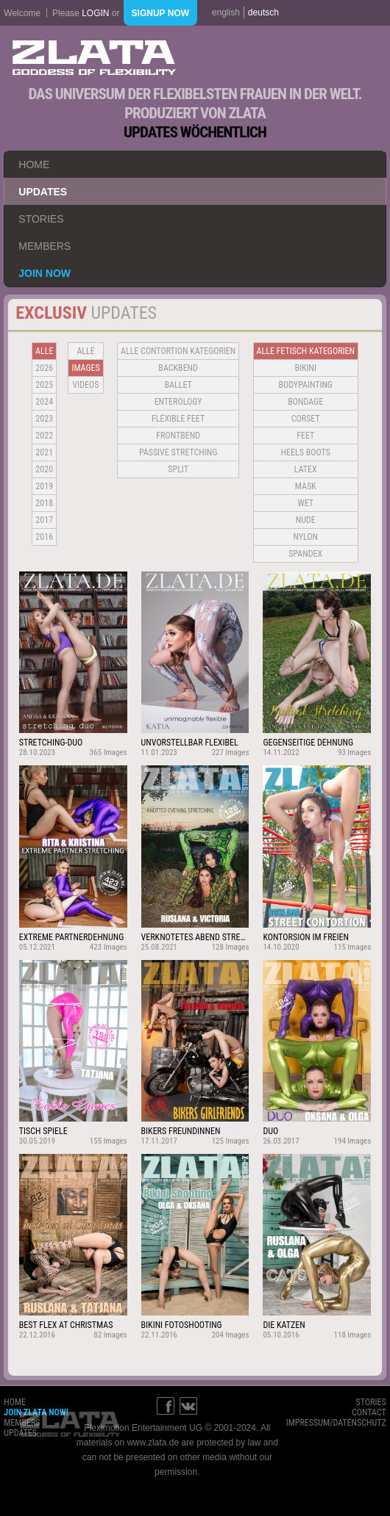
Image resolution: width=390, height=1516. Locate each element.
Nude (306, 520)
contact (369, 1412)
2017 (44, 520)
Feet (305, 435)
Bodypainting (306, 385)
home (33, 164)
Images (85, 368)
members (44, 246)
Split (178, 469)
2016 (44, 537)
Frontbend (178, 435)
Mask (305, 486)
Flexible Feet (178, 419)
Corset (305, 419)
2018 (44, 503)
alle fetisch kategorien (306, 351)
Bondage (305, 402)
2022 (44, 435)
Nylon (305, 537)
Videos (86, 385)
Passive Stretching (178, 452)
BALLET (178, 385)
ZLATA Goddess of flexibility (94, 57)
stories (40, 219)
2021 (44, 452)
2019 (44, 486)
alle (44, 351)
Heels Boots (305, 452)
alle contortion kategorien (178, 351)
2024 (44, 402)
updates (42, 192)
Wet (305, 503)
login (95, 13)
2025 (44, 385)
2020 (44, 469)
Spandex (305, 554)
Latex (305, 469)
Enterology (178, 402)
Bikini (305, 368)
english (226, 12)
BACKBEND (178, 368)
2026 (44, 368)
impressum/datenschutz (336, 1423)
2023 (44, 419)
